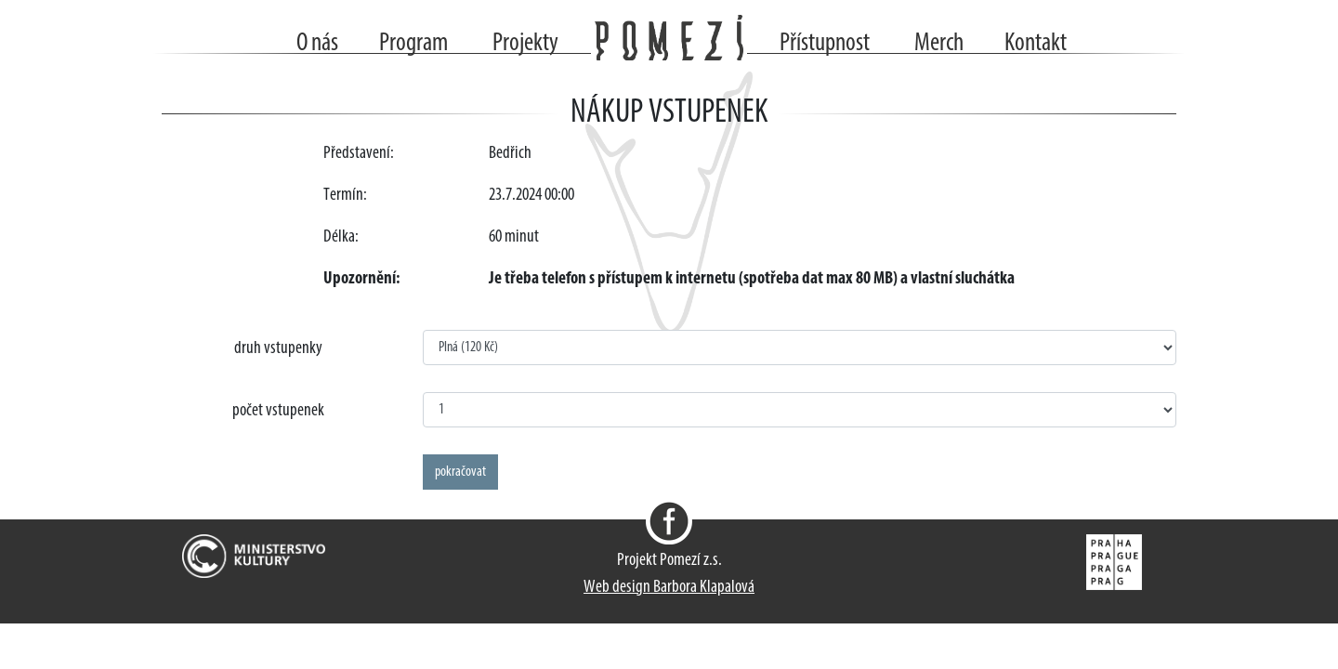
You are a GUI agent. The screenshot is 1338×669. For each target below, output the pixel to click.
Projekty (525, 44)
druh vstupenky (278, 349)
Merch (939, 44)
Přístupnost (824, 44)
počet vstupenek (278, 411)
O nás (317, 44)
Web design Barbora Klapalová (669, 588)
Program (413, 44)
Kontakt (1035, 44)
